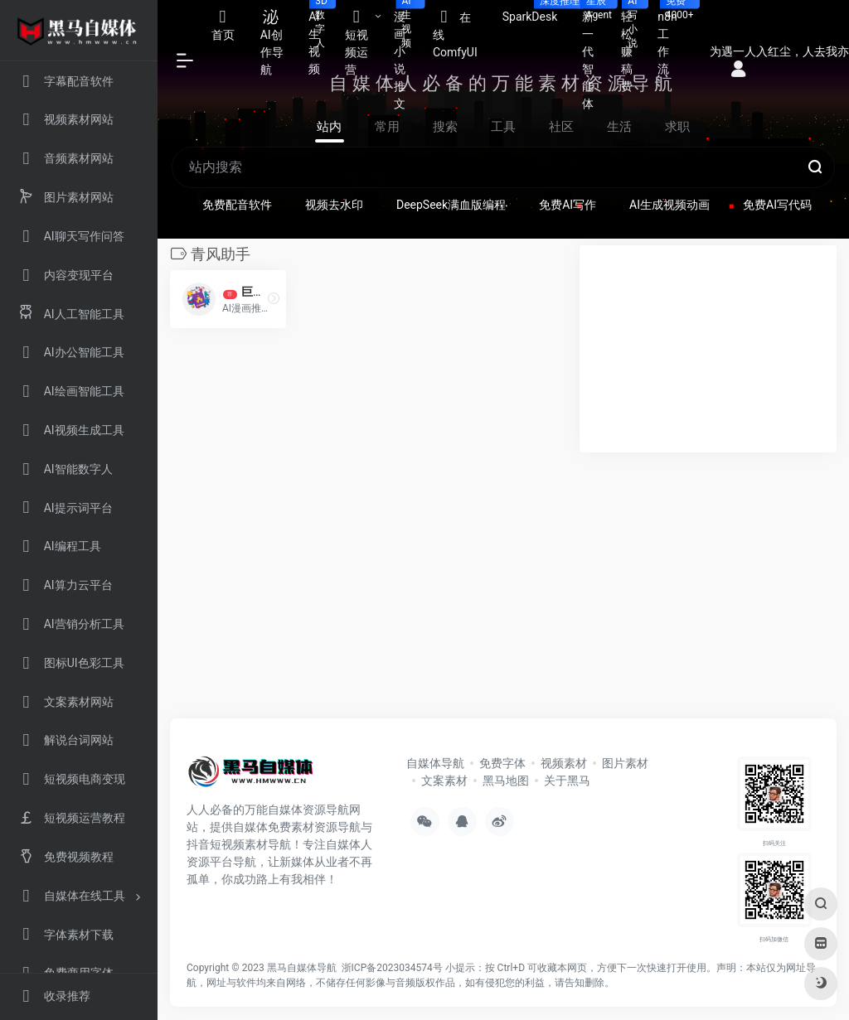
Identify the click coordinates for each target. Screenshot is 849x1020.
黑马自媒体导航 (302, 968)
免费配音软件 (237, 204)
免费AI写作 (567, 204)
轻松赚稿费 (633, 46)
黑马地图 (506, 780)
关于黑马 (567, 780)
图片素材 (625, 763)
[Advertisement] (708, 348)
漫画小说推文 (407, 55)
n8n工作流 (673, 37)
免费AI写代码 (777, 204)
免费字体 (502, 763)
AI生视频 (320, 37)
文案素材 (444, 780)
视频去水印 (334, 204)
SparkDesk (536, 11)
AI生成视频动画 (669, 204)
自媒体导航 (435, 763)
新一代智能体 (594, 55)
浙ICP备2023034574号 (392, 968)
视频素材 (564, 763)
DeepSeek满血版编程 (451, 204)
